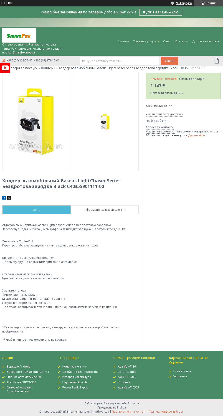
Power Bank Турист (76, 387)
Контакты (181, 41)
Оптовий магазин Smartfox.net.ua (19, 389)
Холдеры (48, 68)
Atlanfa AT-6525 (128, 387)
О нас (167, 41)
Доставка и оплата (205, 41)
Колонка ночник (74, 366)
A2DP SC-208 (126, 377)
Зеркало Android (18, 366)
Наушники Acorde (75, 382)
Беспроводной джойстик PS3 (28, 372)
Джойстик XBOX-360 (21, 382)
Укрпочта (180, 376)
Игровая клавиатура (76, 377)
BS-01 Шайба (127, 372)
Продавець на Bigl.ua (111, 407)
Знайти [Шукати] (169, 60)
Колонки (124, 382)
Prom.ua (133, 403)
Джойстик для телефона (80, 372)
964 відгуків (184, 3)
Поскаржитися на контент (129, 411)
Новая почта (182, 371)
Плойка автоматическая (24, 377)
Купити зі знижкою (161, 12)
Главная (123, 41)
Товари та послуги (23, 68)
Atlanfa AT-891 (127, 366)
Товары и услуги (145, 41)
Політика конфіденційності (166, 411)
